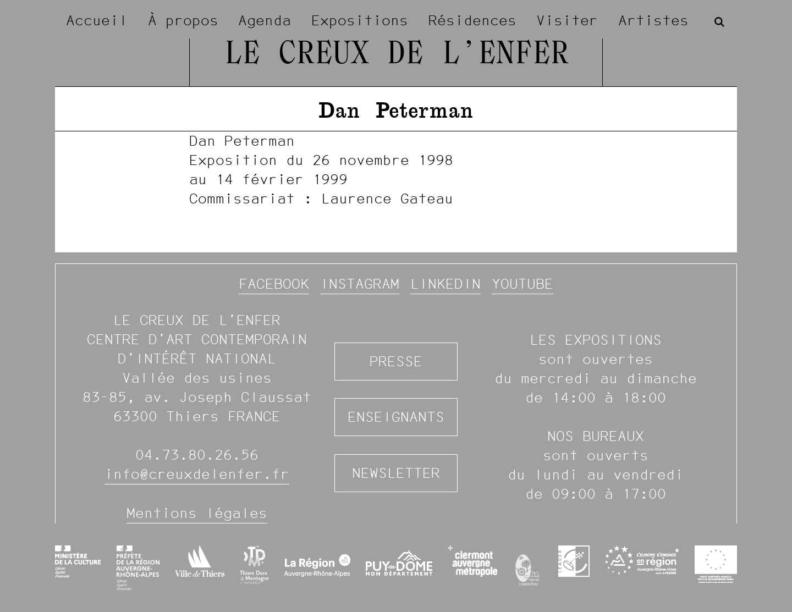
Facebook (274, 284)
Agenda (264, 20)
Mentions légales (197, 513)
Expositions (359, 20)
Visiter (567, 20)
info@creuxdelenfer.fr (197, 474)
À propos (183, 20)
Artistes (653, 20)
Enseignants (396, 417)
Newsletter (396, 473)
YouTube (522, 284)
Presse (396, 361)
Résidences (472, 20)
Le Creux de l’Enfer (396, 54)
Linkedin (445, 284)
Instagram (359, 284)
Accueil (97, 20)
